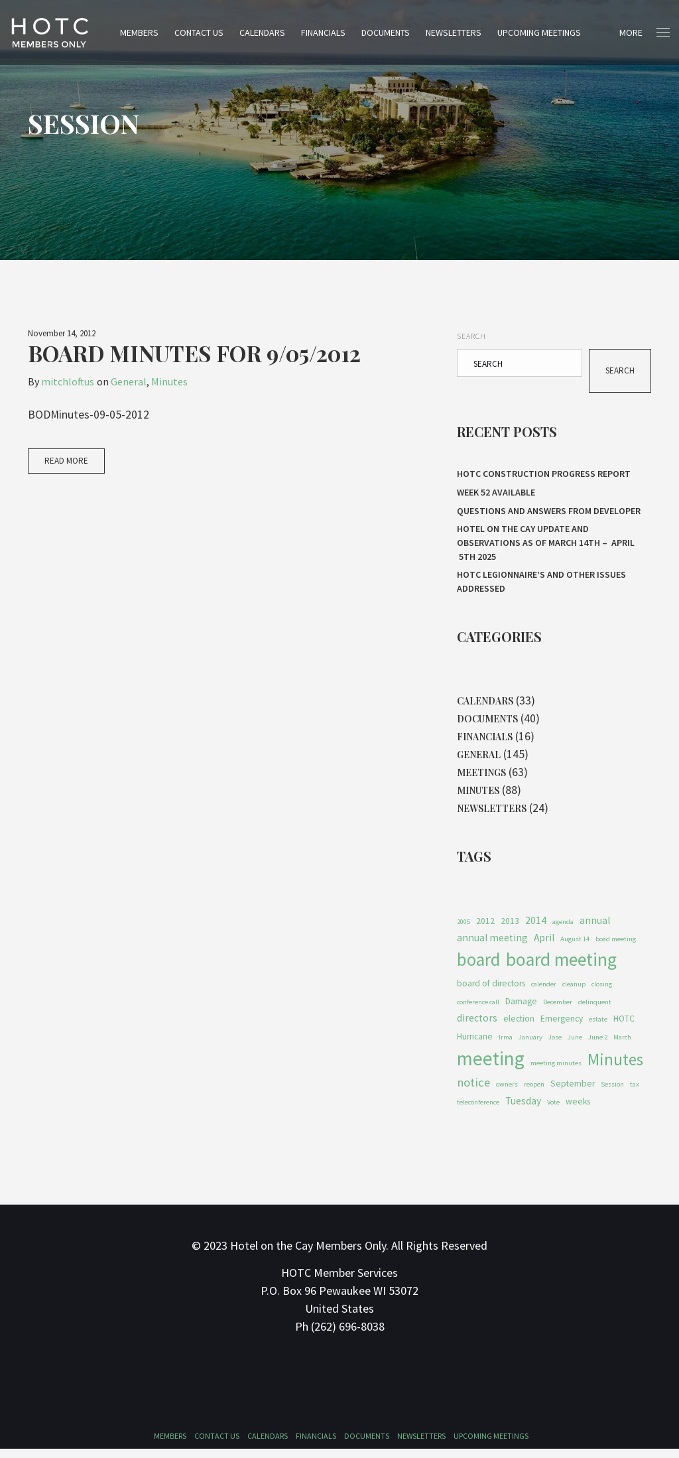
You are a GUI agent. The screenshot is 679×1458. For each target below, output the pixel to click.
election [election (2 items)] (518, 1027)
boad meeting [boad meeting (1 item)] (615, 947)
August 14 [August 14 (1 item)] (574, 947)
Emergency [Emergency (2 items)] (561, 1027)
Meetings (481, 777)
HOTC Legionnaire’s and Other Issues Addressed (541, 583)
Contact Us (206, 32)
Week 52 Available (497, 493)
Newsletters (461, 32)
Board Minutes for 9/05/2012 (194, 353)
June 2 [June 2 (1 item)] (597, 1045)
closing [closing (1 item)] (601, 992)
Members (147, 32)
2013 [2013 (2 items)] (510, 928)
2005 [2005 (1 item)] (463, 929)
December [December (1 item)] (557, 1010)
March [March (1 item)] (622, 1045)
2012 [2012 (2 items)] (485, 928)
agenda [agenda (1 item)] (563, 929)
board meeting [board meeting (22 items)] (561, 967)
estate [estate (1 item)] (598, 1028)
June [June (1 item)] (575, 1045)
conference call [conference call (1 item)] (478, 1010)
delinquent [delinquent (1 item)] (594, 1010)
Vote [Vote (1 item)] (553, 1111)
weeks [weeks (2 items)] (578, 1110)
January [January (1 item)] (530, 1045)
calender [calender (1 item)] (543, 992)
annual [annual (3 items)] (595, 927)
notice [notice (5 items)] (473, 1090)
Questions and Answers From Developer (549, 513)
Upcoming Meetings (547, 32)
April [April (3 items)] (544, 945)
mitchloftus (67, 381)
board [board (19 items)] (478, 967)
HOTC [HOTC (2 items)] (624, 1027)
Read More (66, 461)
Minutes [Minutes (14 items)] (615, 1068)
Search (471, 336)
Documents (393, 32)
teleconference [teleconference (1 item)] (478, 1111)
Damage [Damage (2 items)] (521, 1009)
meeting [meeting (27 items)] (491, 1067)
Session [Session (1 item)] (612, 1093)
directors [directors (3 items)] (477, 1026)
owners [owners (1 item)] (507, 1093)
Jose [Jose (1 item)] (555, 1045)
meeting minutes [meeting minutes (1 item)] (556, 1071)
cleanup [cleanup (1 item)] (574, 992)
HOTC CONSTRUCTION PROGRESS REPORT (544, 474)
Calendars (270, 32)
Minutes (169, 381)
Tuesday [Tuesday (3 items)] (523, 1110)
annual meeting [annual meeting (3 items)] (492, 945)
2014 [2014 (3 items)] (535, 927)
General (129, 381)
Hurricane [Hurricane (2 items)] (475, 1045)
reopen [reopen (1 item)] (534, 1093)
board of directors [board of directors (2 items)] (491, 991)
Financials (331, 32)
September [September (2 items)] (572, 1092)
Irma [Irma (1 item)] (506, 1045)
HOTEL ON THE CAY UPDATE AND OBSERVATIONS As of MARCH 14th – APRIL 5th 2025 (546, 544)
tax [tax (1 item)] (634, 1093)
